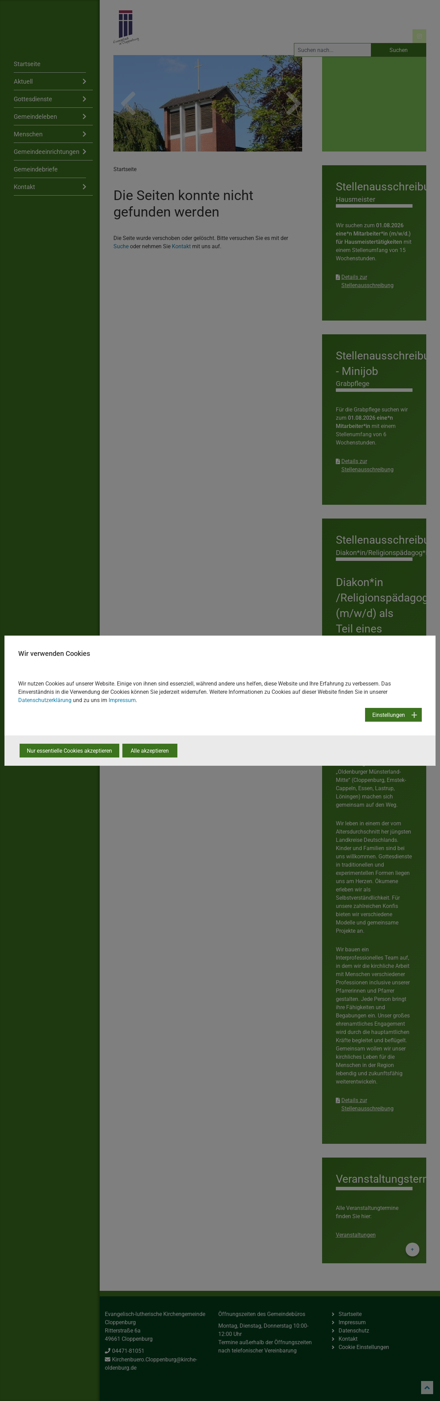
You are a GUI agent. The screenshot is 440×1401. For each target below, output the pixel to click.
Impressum (122, 700)
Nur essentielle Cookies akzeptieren (69, 750)
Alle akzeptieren (150, 750)
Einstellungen (388, 715)
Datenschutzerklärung (45, 700)
